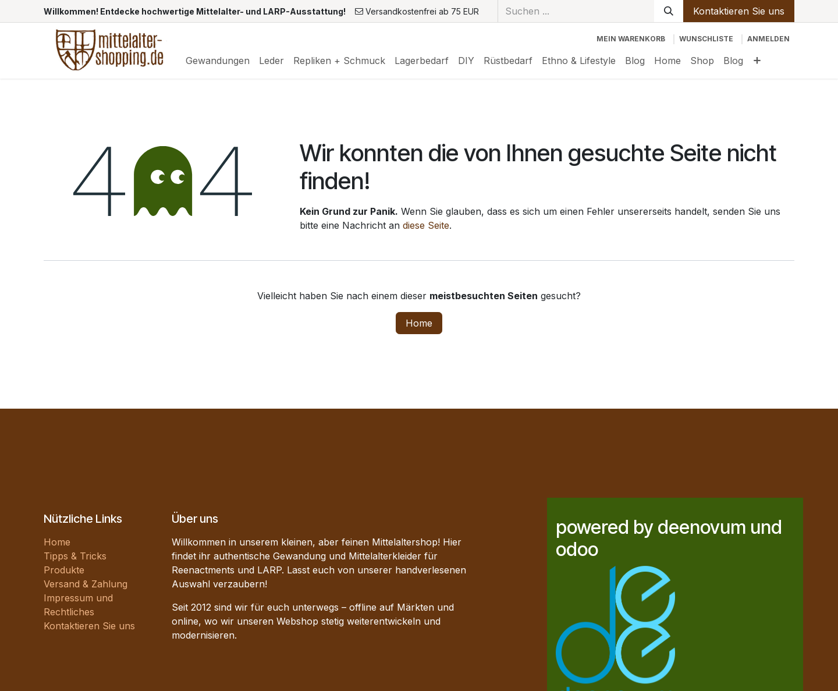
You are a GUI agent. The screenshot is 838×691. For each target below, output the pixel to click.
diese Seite (426, 225)
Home (419, 323)
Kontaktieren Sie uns (738, 11)
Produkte (64, 570)
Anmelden (768, 38)
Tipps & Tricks (75, 556)
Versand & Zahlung (85, 584)
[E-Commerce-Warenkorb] (631, 39)
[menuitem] (217, 60)
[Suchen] (668, 11)
